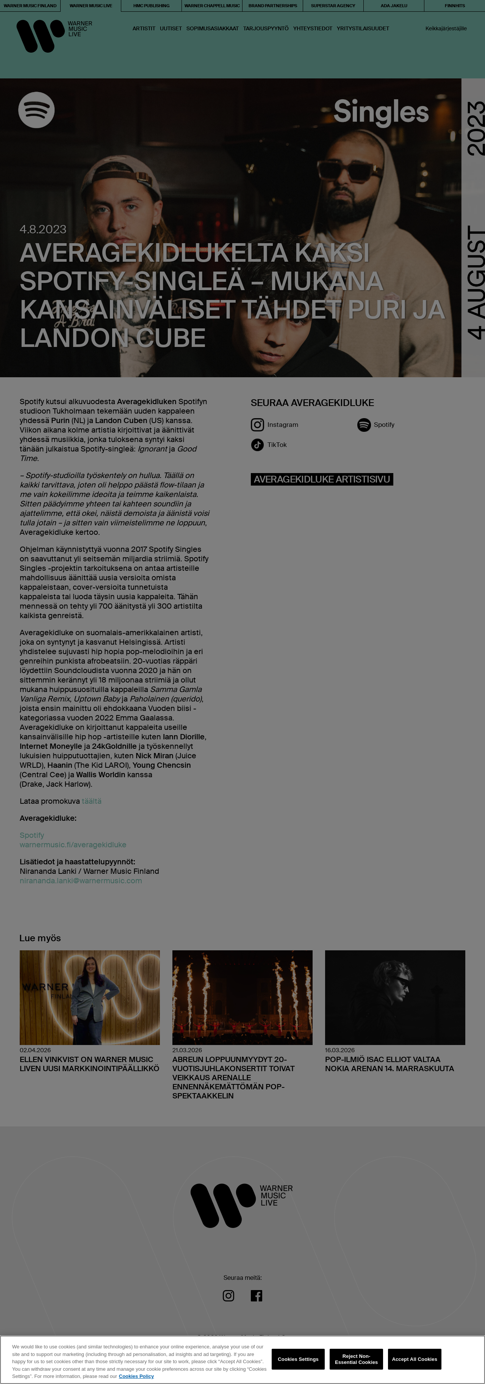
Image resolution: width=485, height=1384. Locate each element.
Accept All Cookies (414, 1359)
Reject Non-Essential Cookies (356, 1359)
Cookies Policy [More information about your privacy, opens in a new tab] (136, 1376)
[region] (242, 1360)
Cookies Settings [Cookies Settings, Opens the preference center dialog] (298, 1359)
